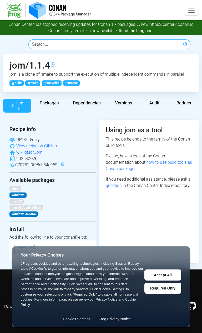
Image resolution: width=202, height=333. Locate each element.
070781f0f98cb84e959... (37, 164)
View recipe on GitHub (36, 145)
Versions (123, 102)
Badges (183, 102)
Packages (49, 102)
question (114, 185)
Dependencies (87, 102)
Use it (17, 105)
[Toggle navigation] (191, 10)
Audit (153, 102)
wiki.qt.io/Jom (29, 152)
